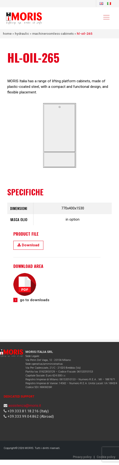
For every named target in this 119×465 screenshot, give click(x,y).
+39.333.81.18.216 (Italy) (28, 411)
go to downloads (34, 300)
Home (7, 33)
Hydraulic (22, 33)
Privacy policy (82, 457)
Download (28, 245)
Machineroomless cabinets (53, 33)
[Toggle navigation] (106, 17)
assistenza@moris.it (24, 405)
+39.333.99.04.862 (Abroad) (30, 416)
